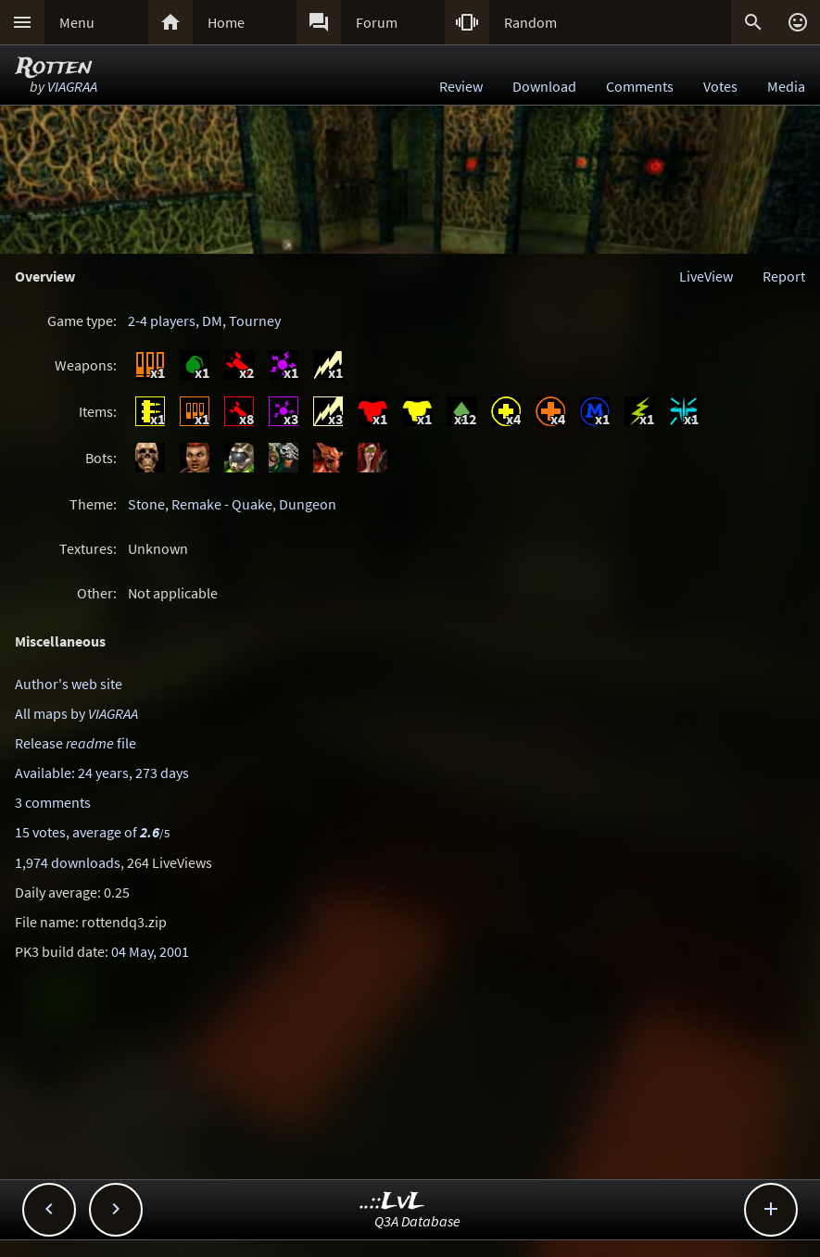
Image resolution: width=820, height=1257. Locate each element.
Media (786, 86)
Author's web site (68, 683)
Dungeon (307, 504)
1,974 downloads (67, 862)
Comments (640, 86)
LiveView (706, 276)
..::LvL (392, 1202)
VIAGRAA (72, 86)
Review (461, 86)
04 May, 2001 (150, 951)
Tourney (255, 320)
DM (212, 320)
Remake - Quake (221, 504)
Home (226, 22)
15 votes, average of (92, 832)
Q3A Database (417, 1221)
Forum (376, 22)
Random (530, 22)
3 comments (53, 802)
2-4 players (162, 320)
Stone (146, 504)
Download (544, 86)
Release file (75, 743)
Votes (720, 86)
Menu (77, 22)
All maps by (76, 713)
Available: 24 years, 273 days (102, 772)
